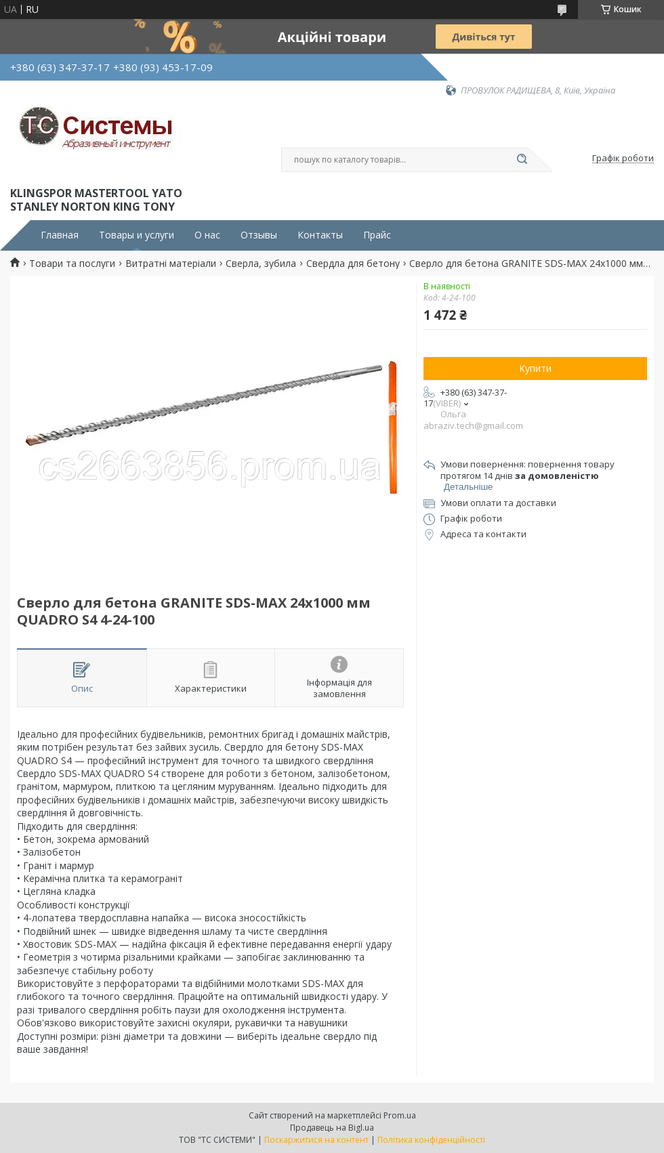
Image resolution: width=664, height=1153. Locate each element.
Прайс (377, 235)
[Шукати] (521, 160)
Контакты (320, 235)
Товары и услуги (136, 235)
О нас (207, 235)
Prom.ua (399, 1115)
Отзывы (259, 235)
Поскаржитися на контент (316, 1140)
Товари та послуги (72, 263)
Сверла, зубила (261, 263)
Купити (535, 368)
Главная (60, 235)
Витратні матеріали (170, 263)
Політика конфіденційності (431, 1140)
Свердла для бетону (353, 263)
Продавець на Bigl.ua (332, 1127)
